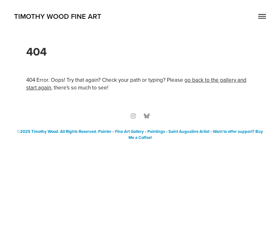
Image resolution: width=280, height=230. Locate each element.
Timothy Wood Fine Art (57, 16)
